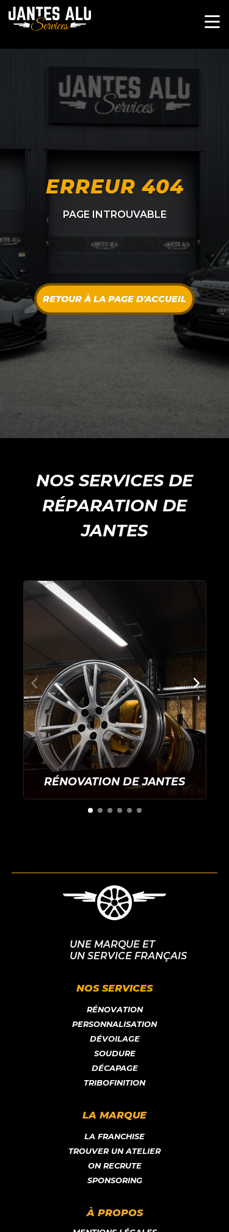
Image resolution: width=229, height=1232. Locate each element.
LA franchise (114, 1136)
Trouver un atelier (114, 1151)
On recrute (115, 1165)
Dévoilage (115, 1038)
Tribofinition (114, 1082)
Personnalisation (114, 1024)
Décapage (115, 1068)
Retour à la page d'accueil (114, 299)
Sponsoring (114, 1180)
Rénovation (115, 1009)
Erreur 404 (115, 186)
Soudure (115, 1053)
